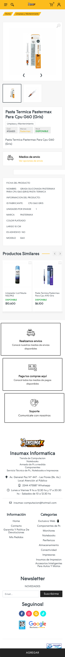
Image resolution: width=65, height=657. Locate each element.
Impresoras (48, 554)
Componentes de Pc (48, 525)
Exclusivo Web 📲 (48, 521)
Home (8, 14)
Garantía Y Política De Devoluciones (16, 531)
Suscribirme (51, 593)
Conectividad (49, 550)
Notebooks (48, 535)
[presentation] (24, 75)
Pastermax (25, 131)
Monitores (49, 530)
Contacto (16, 525)
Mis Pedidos (16, 537)
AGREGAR (32, 652)
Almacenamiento (49, 545)
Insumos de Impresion (49, 559)
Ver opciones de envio (31, 160)
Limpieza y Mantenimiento (27, 14)
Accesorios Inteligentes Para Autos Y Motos (48, 564)
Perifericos (49, 540)
